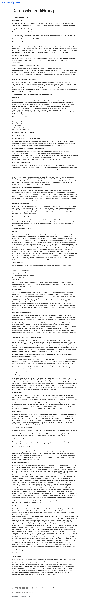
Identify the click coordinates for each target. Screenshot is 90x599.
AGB (29, 596)
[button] (39, 588)
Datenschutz (23, 596)
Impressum (15, 596)
